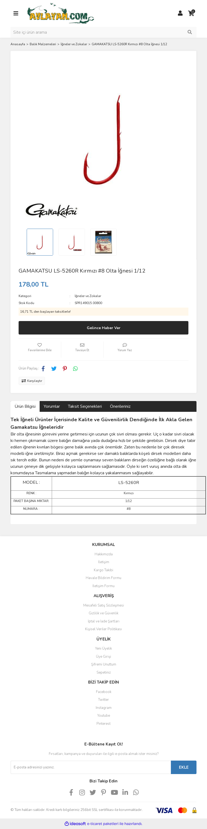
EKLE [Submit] (184, 767)
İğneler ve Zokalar (88, 296)
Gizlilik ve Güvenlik (103, 613)
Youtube (103, 715)
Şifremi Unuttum (103, 664)
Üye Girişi (103, 656)
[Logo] (60, 13)
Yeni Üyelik (103, 648)
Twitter (103, 699)
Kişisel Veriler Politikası (103, 629)
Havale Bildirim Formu (103, 578)
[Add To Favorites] (40, 350)
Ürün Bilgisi (25, 406)
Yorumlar (52, 406)
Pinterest (103, 723)
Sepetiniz (103, 672)
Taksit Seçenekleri (85, 406)
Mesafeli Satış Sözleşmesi (103, 605)
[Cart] (191, 13)
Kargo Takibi (103, 570)
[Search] (103, 32)
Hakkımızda (104, 554)
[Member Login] (180, 13)
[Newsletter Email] (91, 767)
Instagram (104, 707)
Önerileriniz (120, 406)
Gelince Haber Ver (103, 327)
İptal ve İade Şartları (103, 621)
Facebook (103, 691)
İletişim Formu (103, 586)
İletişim (103, 562)
